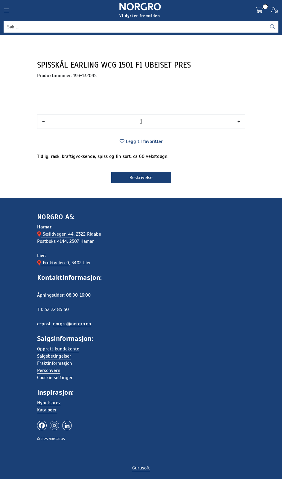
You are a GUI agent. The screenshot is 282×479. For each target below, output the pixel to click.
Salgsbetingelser (54, 356)
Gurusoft (141, 468)
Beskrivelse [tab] (141, 178)
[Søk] (135, 27)
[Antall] (141, 122)
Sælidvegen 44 (55, 234)
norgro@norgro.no (72, 324)
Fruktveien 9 (53, 263)
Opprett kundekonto (58, 349)
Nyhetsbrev (49, 403)
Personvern (48, 370)
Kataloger (47, 410)
